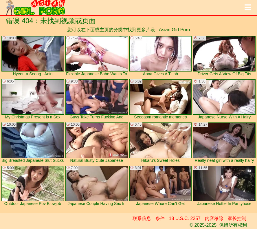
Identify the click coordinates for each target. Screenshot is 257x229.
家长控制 (237, 218)
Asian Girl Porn (174, 29)
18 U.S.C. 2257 (185, 218)
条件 (160, 218)
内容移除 (214, 218)
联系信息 (142, 218)
